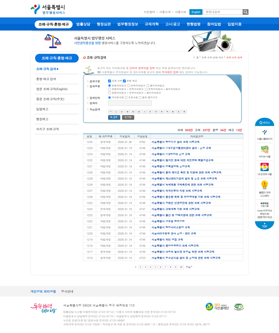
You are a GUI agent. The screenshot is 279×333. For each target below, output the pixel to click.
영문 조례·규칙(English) (51, 89)
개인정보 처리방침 (43, 291)
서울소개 (165, 12)
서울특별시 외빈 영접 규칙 (167, 239)
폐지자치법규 (157, 85)
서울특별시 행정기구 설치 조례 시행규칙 (175, 142)
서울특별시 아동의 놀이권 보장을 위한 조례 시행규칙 (182, 251)
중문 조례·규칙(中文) (50, 99)
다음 (188, 266)
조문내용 (133, 97)
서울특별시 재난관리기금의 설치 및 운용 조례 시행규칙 (184, 178)
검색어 (93, 103)
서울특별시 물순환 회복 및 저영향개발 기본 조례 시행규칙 (185, 197)
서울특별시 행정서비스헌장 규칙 (170, 227)
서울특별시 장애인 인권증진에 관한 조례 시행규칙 (181, 203)
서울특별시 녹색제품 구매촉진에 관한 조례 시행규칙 (182, 184)
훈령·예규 (132, 80)
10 (181, 267)
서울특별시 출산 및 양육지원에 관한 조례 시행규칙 (181, 215)
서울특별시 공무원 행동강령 (168, 221)
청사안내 (67, 291)
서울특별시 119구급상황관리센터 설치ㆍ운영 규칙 (181, 148)
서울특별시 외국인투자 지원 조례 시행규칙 (176, 190)
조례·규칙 (117, 80)
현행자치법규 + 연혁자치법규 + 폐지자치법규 (136, 92)
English (196, 12)
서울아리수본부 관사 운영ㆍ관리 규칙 (173, 233)
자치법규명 (118, 97)
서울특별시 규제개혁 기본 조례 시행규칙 (175, 209)
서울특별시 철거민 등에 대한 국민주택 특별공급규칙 (182, 160)
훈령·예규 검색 (46, 79)
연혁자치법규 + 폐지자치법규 (164, 89)
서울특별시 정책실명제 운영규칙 (170, 166)
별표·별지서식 (150, 97)
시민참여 (149, 12)
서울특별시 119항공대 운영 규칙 (170, 154)
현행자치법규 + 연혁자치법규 (128, 89)
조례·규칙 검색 (46, 69)
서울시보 (180, 12)
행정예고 (42, 119)
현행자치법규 (119, 85)
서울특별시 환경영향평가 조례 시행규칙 (175, 245)
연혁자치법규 (138, 85)
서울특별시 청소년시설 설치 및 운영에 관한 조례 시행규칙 (185, 258)
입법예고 (42, 109)
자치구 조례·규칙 (47, 129)
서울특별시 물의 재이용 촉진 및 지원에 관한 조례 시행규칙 (186, 172)
